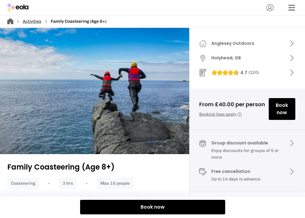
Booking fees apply (220, 114)
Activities (32, 21)
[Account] (270, 8)
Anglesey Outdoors (232, 43)
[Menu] (292, 8)
